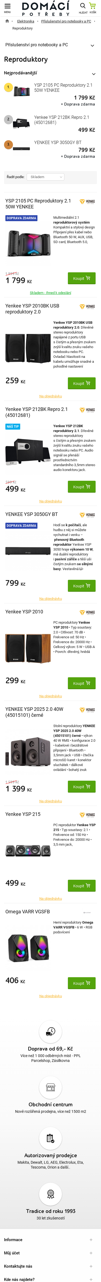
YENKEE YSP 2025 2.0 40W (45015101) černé (34, 712)
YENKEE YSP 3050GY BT (58, 142)
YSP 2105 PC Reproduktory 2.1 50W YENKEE (63, 88)
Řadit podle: (16, 177)
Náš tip (13, 427)
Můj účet (12, 1253)
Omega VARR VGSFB (27, 911)
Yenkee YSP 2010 (24, 611)
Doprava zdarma (21, 218)
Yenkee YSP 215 (22, 814)
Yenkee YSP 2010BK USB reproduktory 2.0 (32, 309)
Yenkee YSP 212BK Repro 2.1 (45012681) (61, 120)
